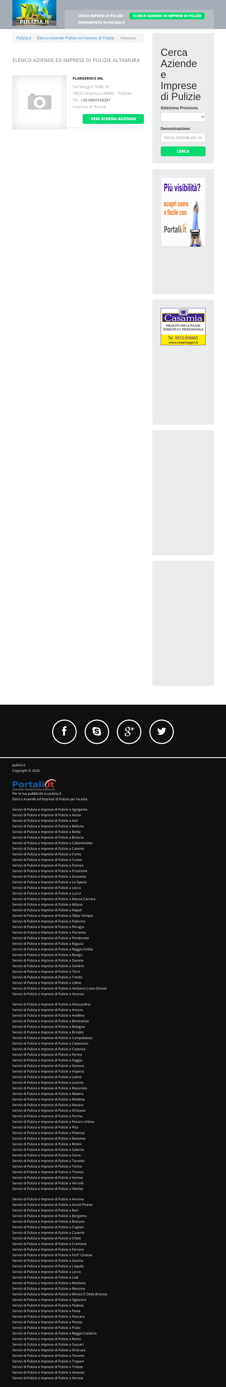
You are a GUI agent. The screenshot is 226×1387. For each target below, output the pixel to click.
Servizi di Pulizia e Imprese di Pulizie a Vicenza (48, 993)
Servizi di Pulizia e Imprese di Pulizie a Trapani (48, 1361)
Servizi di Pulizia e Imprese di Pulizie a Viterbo (47, 1188)
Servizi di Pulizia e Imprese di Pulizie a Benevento (50, 1021)
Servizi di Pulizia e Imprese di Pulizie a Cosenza (48, 1049)
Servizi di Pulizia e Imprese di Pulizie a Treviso (47, 1172)
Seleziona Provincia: (180, 108)
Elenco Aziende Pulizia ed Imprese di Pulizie (75, 38)
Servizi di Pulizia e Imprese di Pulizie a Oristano (48, 1110)
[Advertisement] (193, 466)
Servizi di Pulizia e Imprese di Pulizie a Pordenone (50, 938)
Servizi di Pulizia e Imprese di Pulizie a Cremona (49, 1243)
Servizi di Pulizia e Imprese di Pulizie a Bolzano (48, 1221)
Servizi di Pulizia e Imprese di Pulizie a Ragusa (47, 943)
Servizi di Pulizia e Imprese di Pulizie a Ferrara (48, 1249)
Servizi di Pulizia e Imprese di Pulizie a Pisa (45, 1127)
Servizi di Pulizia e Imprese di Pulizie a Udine (46, 982)
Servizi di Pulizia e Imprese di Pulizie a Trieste (47, 1366)
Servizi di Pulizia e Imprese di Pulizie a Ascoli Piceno (52, 1204)
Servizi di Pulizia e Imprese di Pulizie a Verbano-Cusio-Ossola (59, 988)
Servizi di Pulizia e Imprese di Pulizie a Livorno (47, 1082)
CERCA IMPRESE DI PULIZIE (100, 15)
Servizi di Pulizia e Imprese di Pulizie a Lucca (46, 893)
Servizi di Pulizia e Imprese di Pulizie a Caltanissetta (52, 843)
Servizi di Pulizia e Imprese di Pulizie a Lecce (46, 1271)
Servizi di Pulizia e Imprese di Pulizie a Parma (47, 1116)
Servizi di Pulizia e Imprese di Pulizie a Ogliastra (49, 1299)
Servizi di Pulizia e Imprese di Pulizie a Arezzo (47, 1009)
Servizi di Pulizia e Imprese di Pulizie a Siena (46, 1155)
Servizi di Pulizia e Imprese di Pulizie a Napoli (47, 910)
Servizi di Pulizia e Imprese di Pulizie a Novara (47, 1104)
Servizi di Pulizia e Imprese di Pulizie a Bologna (48, 1026)
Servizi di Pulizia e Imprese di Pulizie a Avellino (48, 1015)
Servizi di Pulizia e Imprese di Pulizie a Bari (45, 1210)
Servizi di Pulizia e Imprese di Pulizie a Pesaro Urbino (53, 1121)
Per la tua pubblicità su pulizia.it (36, 793)
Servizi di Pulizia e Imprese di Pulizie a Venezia (48, 1372)
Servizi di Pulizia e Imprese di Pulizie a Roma (46, 1338)
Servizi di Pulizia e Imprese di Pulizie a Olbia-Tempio (52, 915)
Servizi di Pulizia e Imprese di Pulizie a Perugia (48, 926)
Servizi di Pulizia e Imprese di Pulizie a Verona (47, 1378)
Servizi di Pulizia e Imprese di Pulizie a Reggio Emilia (52, 949)
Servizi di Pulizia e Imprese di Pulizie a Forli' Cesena (52, 1255)
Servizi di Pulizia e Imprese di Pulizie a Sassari (47, 1344)
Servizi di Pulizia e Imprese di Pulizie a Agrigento (49, 809)
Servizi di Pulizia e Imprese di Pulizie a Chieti (46, 1238)
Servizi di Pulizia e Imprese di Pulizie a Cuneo (47, 859)
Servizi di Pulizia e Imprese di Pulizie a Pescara (48, 1316)
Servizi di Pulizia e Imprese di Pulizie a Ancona (48, 1199)
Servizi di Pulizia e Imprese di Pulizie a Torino (47, 1166)
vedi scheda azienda (113, 118)
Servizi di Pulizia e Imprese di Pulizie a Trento (47, 977)
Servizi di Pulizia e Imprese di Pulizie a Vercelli (47, 1183)
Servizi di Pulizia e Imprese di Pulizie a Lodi (45, 1277)
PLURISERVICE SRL (88, 78)
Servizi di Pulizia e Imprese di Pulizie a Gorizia (47, 1260)
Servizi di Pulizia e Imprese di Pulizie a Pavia (46, 1310)
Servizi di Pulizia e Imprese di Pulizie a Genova (48, 1065)
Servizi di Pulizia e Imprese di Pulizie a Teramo (48, 1355)
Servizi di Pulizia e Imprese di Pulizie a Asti (45, 820)
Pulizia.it (24, 38)
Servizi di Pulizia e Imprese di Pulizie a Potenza (48, 1132)
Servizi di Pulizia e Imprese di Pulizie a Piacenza (49, 932)
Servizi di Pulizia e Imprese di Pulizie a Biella (46, 831)
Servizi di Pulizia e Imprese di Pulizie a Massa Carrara (53, 898)
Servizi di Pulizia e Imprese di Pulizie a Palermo (48, 921)
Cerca (183, 151)
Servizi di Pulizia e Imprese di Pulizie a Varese (47, 1177)
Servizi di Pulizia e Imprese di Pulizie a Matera (47, 1093)
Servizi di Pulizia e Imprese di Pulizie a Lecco (46, 887)
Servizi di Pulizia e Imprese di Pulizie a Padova (47, 1305)
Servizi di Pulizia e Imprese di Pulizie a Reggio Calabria (54, 1333)
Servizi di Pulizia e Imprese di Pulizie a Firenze (47, 865)
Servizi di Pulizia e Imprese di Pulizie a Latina (46, 1076)
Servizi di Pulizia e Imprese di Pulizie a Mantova (49, 1283)
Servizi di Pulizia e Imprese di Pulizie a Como (46, 854)
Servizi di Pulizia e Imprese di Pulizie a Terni (46, 971)
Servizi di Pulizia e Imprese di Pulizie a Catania (48, 848)
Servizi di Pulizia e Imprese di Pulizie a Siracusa (48, 1350)
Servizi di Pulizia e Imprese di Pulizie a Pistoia (47, 1322)
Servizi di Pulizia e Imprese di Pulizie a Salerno (48, 1149)
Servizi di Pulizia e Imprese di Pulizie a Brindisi (48, 1032)
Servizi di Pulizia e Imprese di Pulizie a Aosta (46, 815)
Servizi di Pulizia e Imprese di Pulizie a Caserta (48, 1232)
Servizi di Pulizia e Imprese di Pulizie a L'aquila (48, 1266)
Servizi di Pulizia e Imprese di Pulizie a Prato (46, 1327)
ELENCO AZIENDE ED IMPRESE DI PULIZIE (167, 15)
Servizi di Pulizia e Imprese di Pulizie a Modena (48, 1099)
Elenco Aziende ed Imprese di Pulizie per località (49, 799)
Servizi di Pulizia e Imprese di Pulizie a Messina (48, 1288)
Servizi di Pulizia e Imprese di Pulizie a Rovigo (47, 954)
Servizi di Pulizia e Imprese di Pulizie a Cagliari (48, 1227)
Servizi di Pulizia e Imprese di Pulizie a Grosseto (49, 876)
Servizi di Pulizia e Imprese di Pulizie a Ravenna (48, 1138)
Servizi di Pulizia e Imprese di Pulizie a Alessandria (51, 1004)
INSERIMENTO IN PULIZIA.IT (101, 22)
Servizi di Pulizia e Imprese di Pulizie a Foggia (47, 1060)
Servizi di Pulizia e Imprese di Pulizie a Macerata (49, 1088)
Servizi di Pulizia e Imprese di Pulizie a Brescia (48, 837)
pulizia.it (18, 765)
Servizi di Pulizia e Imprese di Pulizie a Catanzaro (50, 1043)
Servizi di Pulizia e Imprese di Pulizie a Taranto (48, 1160)
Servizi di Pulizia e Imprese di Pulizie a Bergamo (49, 1215)
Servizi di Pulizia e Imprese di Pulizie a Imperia (48, 1071)
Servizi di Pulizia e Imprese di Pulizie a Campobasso (52, 1037)
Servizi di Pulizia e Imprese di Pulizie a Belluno (48, 826)
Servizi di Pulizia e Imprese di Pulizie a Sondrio (48, 966)
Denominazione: (176, 128)
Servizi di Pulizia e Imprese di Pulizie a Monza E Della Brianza (59, 1294)
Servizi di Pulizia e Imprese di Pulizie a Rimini (46, 1144)
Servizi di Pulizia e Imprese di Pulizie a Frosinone (49, 870)
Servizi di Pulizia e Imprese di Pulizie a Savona (47, 960)
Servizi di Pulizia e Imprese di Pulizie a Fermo (47, 1054)
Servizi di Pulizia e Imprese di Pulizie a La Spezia (49, 882)
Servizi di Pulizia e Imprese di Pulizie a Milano (47, 904)
